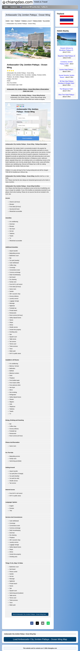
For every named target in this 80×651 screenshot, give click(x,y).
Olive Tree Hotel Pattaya (66, 95)
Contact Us (13, 7)
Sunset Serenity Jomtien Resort (66, 76)
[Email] (42, 623)
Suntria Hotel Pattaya (66, 69)
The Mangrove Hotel (66, 89)
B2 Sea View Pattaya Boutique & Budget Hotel (66, 82)
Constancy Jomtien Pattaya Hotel (66, 63)
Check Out (19, 122)
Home (6, 7)
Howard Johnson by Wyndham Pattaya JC (66, 49)
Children (34, 129)
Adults (26, 129)
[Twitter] (37, 623)
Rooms (18, 129)
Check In (19, 114)
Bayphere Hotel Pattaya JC (66, 56)
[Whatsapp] (48, 623)
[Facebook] (31, 623)
